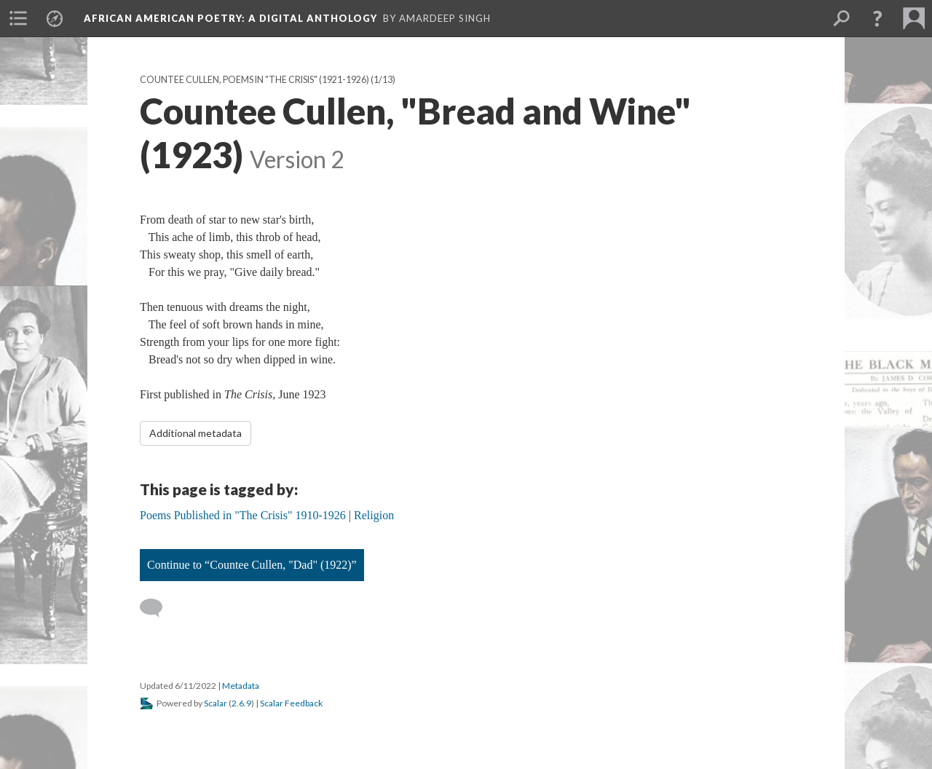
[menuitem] (18, 18)
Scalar (215, 703)
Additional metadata (195, 433)
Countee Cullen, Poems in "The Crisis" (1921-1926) (254, 79)
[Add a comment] (157, 608)
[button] (877, 18)
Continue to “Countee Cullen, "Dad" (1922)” (252, 565)
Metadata (240, 685)
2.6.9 (241, 703)
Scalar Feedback (291, 703)
